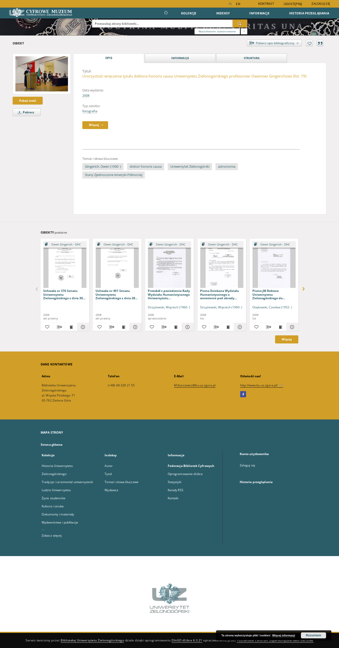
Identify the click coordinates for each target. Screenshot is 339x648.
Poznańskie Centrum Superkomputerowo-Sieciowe (275, 640)
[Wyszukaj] (240, 23)
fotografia (89, 111)
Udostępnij (293, 4)
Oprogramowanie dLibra (185, 474)
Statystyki (174, 482)
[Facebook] (243, 394)
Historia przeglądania (309, 13)
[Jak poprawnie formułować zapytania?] (244, 31)
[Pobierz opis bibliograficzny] (59, 327)
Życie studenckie (53, 498)
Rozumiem (313, 635)
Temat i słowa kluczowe (121, 482)
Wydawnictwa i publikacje (60, 522)
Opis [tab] (108, 58)
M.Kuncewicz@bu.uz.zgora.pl (194, 385)
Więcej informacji (283, 635)
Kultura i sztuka (53, 506)
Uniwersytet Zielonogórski (189, 166)
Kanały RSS (175, 490)
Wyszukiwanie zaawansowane (217, 31)
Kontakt (173, 498)
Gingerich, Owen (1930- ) (103, 166)
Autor (109, 466)
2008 (85, 95)
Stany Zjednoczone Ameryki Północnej (113, 175)
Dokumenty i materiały (58, 514)
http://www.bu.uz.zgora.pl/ (261, 385)
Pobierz (25, 112)
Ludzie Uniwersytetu (56, 490)
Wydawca (111, 490)
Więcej (287, 339)
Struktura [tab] (252, 58)
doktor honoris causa (146, 166)
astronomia (226, 166)
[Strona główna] (165, 13)
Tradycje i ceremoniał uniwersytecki (67, 482)
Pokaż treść (27, 100)
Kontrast (266, 4)
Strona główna (52, 444)
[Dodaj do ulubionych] (309, 43)
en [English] (238, 4)
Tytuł (108, 474)
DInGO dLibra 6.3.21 (187, 640)
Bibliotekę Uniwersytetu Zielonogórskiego (92, 640)
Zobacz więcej (52, 535)
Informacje (259, 13)
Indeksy (223, 13)
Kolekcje (189, 13)
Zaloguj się (320, 4)
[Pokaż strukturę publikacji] (64, 244)
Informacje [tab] (180, 58)
